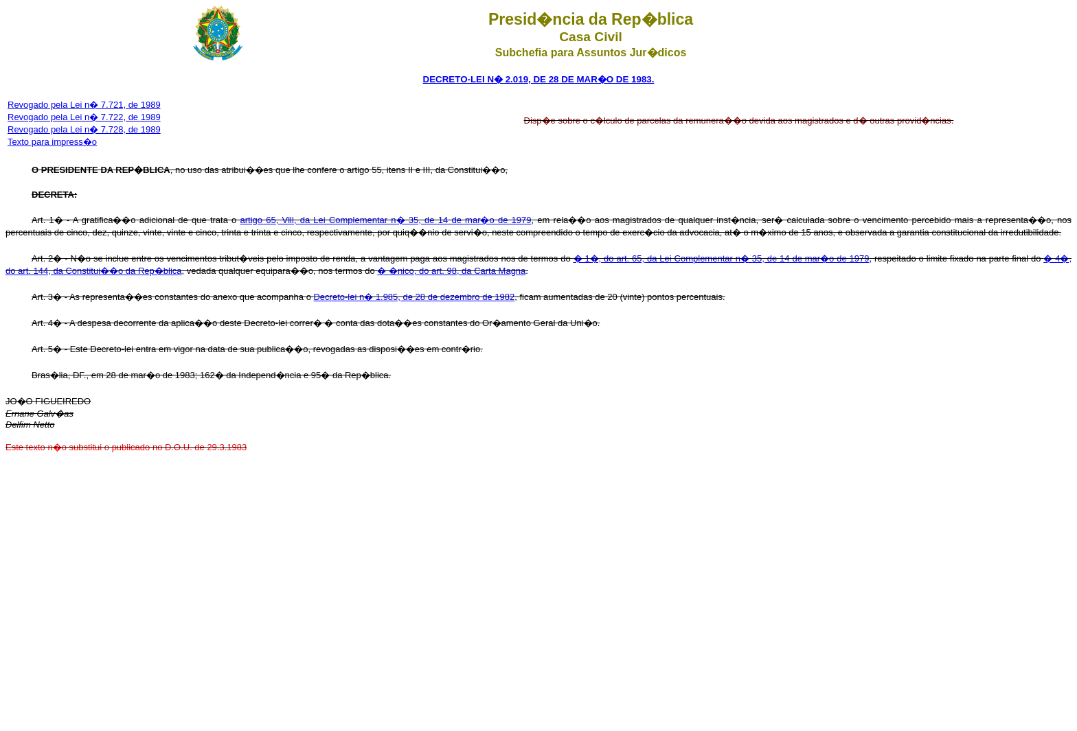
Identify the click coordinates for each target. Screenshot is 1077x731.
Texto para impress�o (52, 142)
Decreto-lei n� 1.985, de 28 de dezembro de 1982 (413, 297)
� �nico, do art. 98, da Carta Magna (451, 271)
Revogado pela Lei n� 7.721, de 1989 (84, 105)
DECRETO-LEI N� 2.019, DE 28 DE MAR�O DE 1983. (539, 79)
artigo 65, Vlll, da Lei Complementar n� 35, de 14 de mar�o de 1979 (386, 220)
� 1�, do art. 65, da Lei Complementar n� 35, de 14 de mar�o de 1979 (722, 258)
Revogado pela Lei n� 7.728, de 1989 (84, 129)
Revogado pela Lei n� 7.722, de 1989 (84, 117)
